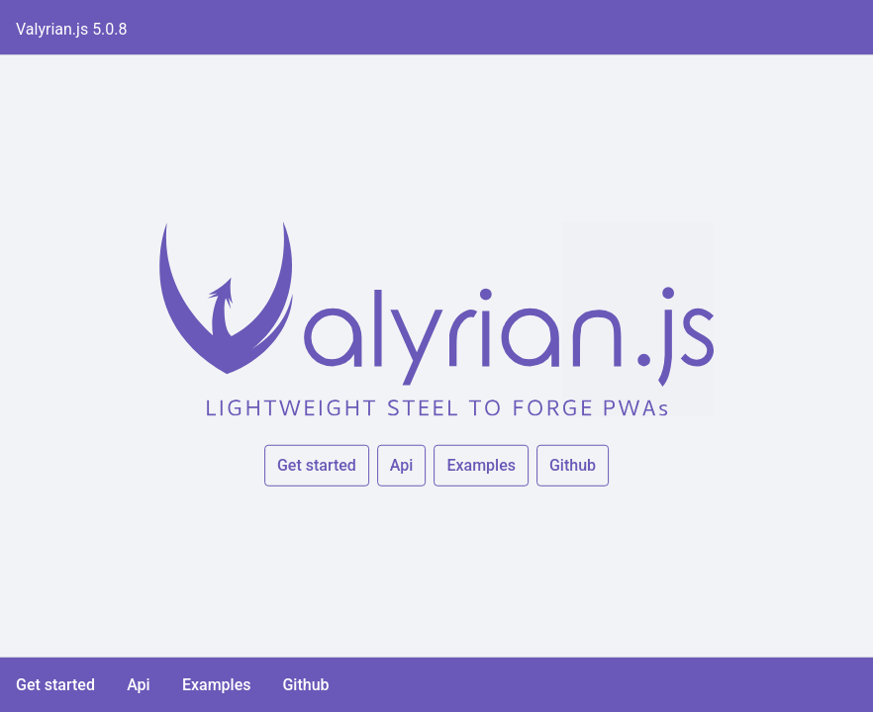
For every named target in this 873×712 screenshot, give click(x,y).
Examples (481, 465)
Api (402, 465)
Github (572, 465)
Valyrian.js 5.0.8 (72, 29)
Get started (316, 465)
